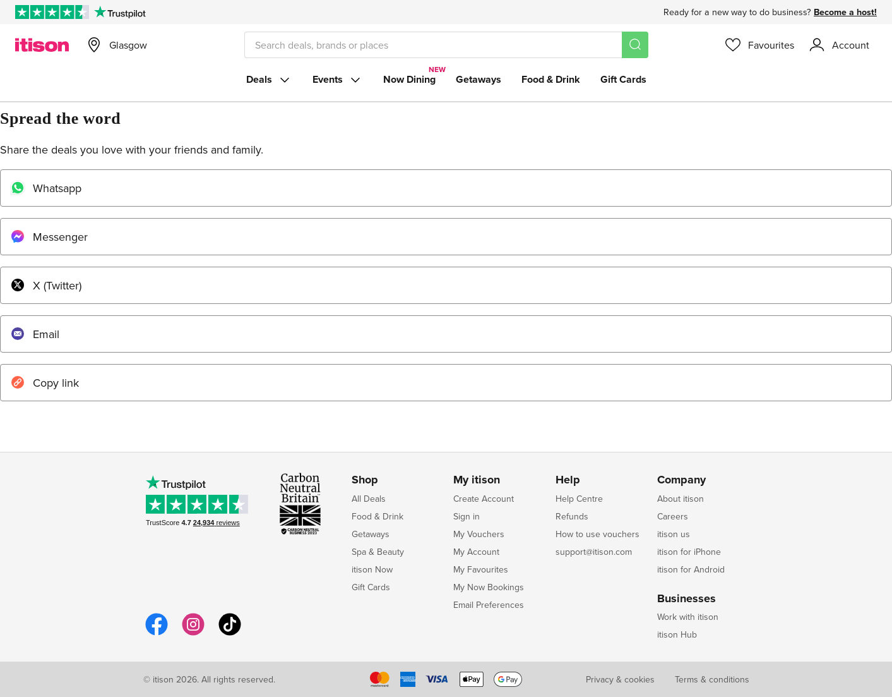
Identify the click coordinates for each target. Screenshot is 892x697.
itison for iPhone (689, 551)
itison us (673, 534)
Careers (672, 516)
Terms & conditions (712, 679)
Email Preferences (488, 604)
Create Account (483, 498)
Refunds (572, 516)
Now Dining (409, 79)
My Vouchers (478, 534)
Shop (365, 480)
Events (337, 79)
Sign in (466, 516)
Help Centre (579, 498)
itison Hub (677, 634)
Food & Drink (550, 79)
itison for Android (691, 569)
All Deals (369, 498)
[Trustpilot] (119, 12)
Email (34, 334)
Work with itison (687, 616)
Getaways (478, 79)
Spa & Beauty (378, 551)
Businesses (686, 599)
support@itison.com (594, 551)
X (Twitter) (45, 285)
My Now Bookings (488, 587)
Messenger (49, 237)
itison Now (372, 569)
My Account (476, 551)
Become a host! (845, 12)
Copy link (44, 383)
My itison (476, 480)
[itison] (42, 45)
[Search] (635, 45)
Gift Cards (623, 79)
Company (681, 480)
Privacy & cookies (620, 679)
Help (568, 480)
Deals (269, 79)
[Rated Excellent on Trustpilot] (52, 12)
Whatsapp (45, 188)
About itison (680, 498)
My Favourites (480, 569)
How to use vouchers (597, 534)
